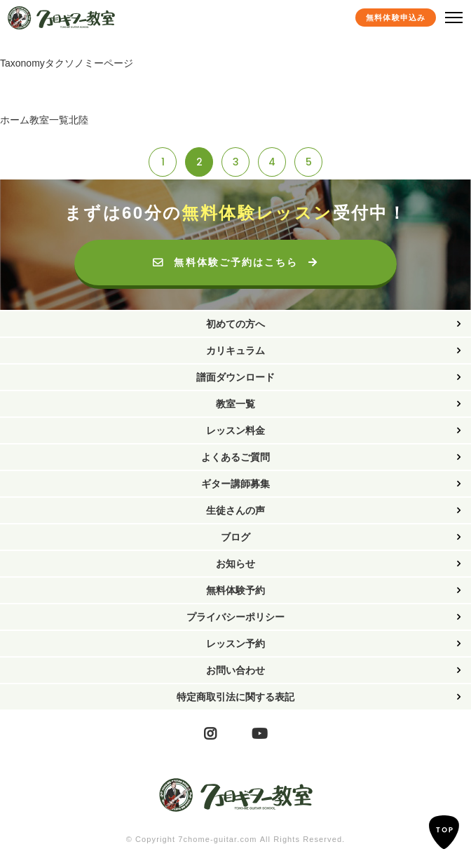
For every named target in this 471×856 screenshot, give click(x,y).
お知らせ (235, 563)
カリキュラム (235, 350)
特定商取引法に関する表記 (235, 696)
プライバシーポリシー (235, 617)
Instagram (210, 733)
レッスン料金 (235, 430)
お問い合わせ (235, 670)
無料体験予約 (235, 590)
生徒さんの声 (235, 510)
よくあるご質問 (235, 457)
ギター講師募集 (235, 483)
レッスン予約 (235, 643)
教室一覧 (235, 403)
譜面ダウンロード (235, 377)
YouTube (259, 733)
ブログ (235, 537)
